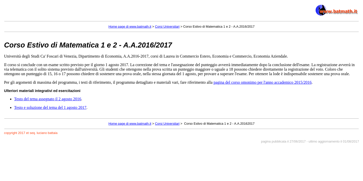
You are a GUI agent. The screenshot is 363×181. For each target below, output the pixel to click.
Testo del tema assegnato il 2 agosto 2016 (47, 99)
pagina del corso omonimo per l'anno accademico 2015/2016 (263, 82)
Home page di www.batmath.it (129, 26)
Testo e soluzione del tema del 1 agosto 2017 (50, 107)
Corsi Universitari (167, 26)
